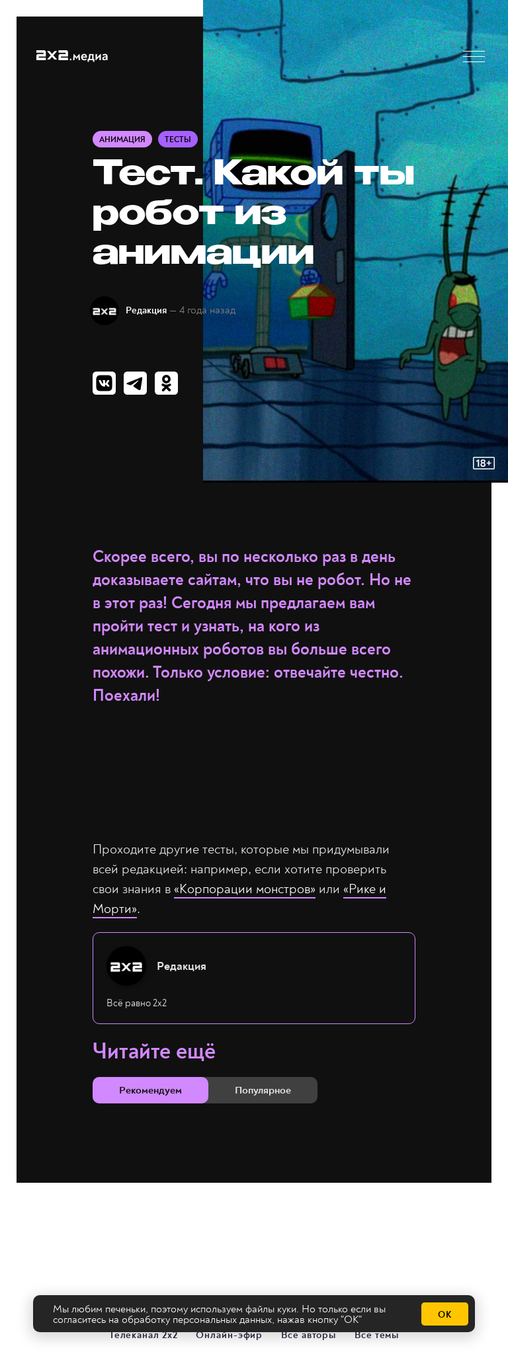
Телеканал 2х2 (144, 1334)
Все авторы (309, 1334)
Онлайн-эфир (230, 1334)
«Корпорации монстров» (245, 889)
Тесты (178, 140)
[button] (474, 56)
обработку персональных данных (197, 1319)
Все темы (377, 1334)
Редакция (146, 310)
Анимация (122, 140)
